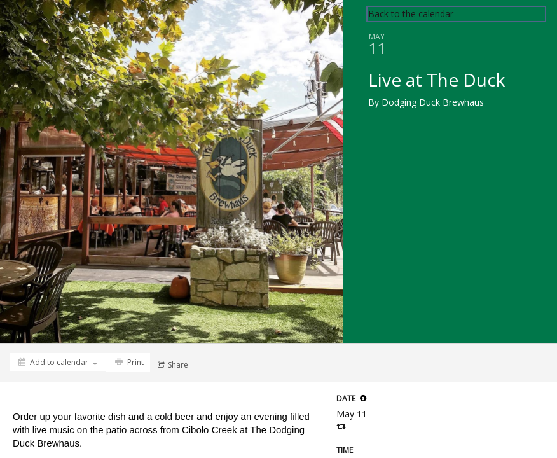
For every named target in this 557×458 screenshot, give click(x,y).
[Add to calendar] (58, 362)
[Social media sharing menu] (171, 365)
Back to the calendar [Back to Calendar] (410, 14)
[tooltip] (363, 398)
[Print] (128, 362)
